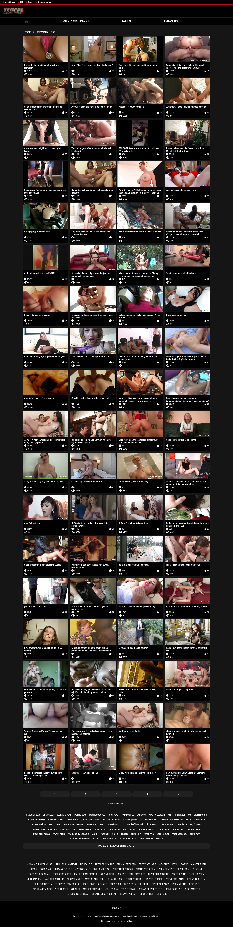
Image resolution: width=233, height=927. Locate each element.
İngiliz (115, 834)
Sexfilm (197, 869)
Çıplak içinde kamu (90, 820)
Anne (94, 834)
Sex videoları (128, 889)
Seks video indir (147, 864)
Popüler (126, 21)
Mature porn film (54, 879)
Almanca (91, 824)
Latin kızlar (163, 834)
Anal (102, 824)
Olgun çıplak (33, 815)
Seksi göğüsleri (134, 824)
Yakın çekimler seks (78, 834)
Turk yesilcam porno (67, 884)
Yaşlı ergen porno (197, 815)
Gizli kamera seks (42, 889)
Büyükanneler (55, 820)
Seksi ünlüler (145, 829)
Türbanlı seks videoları (104, 894)
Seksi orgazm (146, 839)
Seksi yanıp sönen (82, 829)
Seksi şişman (130, 820)
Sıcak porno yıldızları (45, 829)
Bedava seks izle (63, 869)
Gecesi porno (179, 874)
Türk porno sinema (66, 864)
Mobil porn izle (173, 889)
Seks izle (194, 884)
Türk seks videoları (116, 803)
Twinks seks (127, 815)
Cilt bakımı (151, 824)
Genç (30, 2)
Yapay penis (59, 834)
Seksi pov (182, 824)
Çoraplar (178, 829)
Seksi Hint (136, 834)
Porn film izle (166, 869)
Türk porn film (133, 879)
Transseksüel (179, 834)
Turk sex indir (146, 894)
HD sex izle (86, 864)
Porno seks (80, 815)
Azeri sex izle (82, 869)
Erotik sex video (160, 884)
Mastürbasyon (157, 815)
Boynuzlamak (163, 829)
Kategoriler (171, 21)
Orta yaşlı (48, 815)
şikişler (75, 889)
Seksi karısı (72, 820)
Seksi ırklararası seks (171, 820)
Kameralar (114, 829)
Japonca (141, 815)
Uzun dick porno (41, 834)
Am (169, 815)
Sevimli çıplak (64, 815)
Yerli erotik (61, 889)
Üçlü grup (195, 824)
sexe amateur (192, 889)
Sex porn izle (74, 879)
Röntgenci (179, 815)
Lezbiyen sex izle (104, 864)
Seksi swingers (108, 839)
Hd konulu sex (114, 879)
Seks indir (115, 884)
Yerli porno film (43, 884)
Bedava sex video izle (150, 889)
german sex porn (126, 864)
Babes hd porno (36, 820)
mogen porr (88, 884)
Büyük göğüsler (97, 815)
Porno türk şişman (39, 874)
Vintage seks (193, 829)
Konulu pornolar (41, 869)
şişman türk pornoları (40, 864)
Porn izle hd (179, 884)
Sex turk (162, 894)
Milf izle (143, 884)
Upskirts (149, 834)
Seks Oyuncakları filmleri (70, 824)
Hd (21, 2)
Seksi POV (195, 834)
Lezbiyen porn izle (158, 874)
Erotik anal (183, 869)
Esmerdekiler (39, 824)
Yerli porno (111, 889)
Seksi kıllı (65, 829)
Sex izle (121, 874)
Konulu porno (180, 864)
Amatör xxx (10, 2)
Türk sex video (137, 874)
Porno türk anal (174, 879)
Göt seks (113, 815)
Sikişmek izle (107, 874)
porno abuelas (101, 869)
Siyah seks (100, 829)
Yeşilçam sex (34, 879)
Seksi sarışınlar (111, 820)
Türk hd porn (196, 874)
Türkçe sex (130, 884)
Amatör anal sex (94, 879)
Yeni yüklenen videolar (76, 21)
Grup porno (129, 829)
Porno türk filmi (196, 879)
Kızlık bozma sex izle (85, 874)
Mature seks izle (92, 889)
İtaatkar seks (167, 824)
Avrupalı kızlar (128, 839)
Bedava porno (128, 894)
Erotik (124, 834)
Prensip (116, 908)
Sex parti (164, 864)
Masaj (159, 839)
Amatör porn (198, 864)
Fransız (105, 834)
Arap (95, 839)
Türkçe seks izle (62, 874)
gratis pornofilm (145, 869)
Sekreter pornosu (123, 869)
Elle (51, 824)
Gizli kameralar (148, 820)
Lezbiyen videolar (195, 820)
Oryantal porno (44, 2)
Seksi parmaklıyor (80, 839)
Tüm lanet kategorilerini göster (116, 846)
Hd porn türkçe (154, 879)
